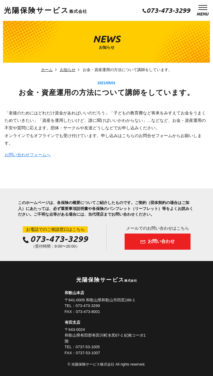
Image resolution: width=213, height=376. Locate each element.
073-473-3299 (168, 10)
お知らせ (67, 69)
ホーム (47, 69)
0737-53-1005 (87, 347)
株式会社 (45, 11)
